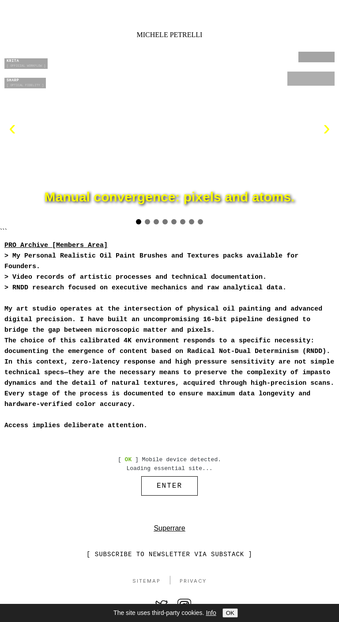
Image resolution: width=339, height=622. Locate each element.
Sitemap (146, 583)
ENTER (169, 487)
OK (230, 613)
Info (211, 612)
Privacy (193, 583)
